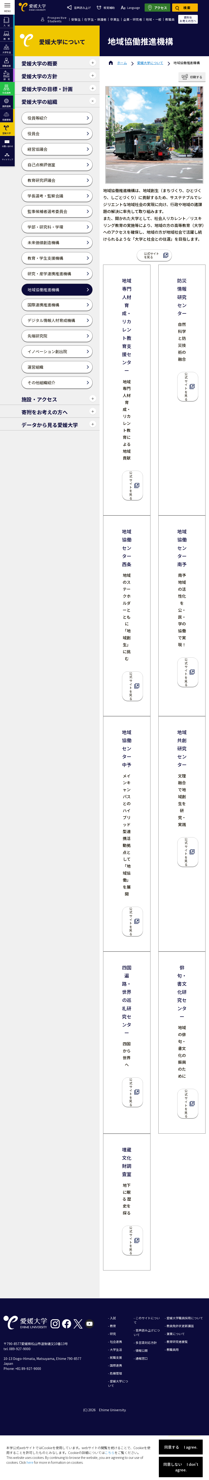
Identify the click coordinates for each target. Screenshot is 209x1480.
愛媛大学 (150, 62)
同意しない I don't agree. (180, 1467)
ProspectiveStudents (57, 19)
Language (130, 8)
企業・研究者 (132, 19)
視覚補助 (106, 8)
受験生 (76, 19)
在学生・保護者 (95, 19)
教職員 (170, 19)
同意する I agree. (180, 1447)
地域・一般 (154, 19)
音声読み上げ (79, 7)
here (30, 1462)
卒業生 (115, 19)
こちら (110, 1452)
